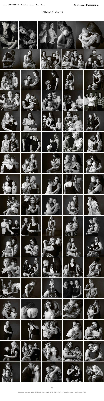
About (43, 5)
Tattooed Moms (14, 5)
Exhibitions (24, 5)
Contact (32, 5)
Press (37, 5)
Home (4, 5)
